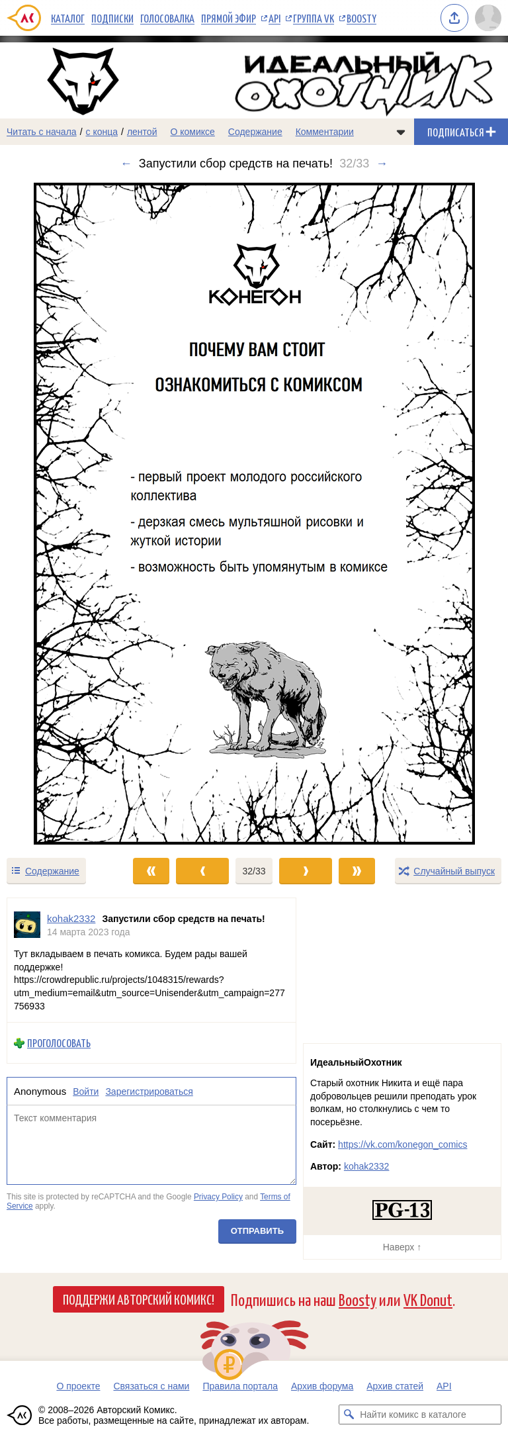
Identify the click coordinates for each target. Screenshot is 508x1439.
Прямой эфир (228, 18)
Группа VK (313, 18)
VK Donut (427, 1299)
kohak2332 (367, 1166)
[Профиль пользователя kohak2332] (27, 925)
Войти (86, 1091)
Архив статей (394, 1386)
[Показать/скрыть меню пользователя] (488, 18)
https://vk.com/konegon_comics (402, 1144)
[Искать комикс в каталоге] (348, 1414)
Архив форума (322, 1386)
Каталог (68, 18)
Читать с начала (42, 131)
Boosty (361, 18)
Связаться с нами (151, 1386)
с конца (102, 131)
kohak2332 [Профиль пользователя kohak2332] (71, 918)
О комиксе (192, 131)
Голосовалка (167, 18)
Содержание (255, 131)
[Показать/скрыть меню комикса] (401, 131)
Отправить (257, 1231)
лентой (142, 131)
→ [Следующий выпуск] (382, 163)
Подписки (112, 18)
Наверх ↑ (402, 1247)
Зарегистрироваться (148, 1091)
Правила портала (240, 1386)
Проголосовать (59, 1043)
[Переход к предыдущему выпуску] (63, 514)
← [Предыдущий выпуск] (126, 163)
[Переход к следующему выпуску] (254, 514)
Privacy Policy (218, 1196)
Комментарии (325, 131)
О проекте (78, 1386)
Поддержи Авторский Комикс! (138, 1298)
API (274, 18)
